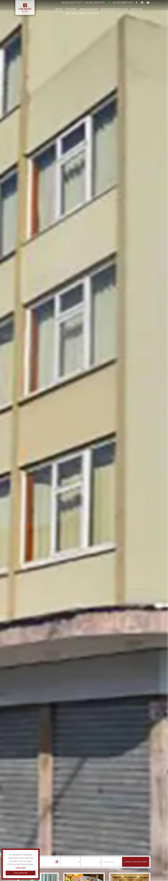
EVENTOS (136, 9)
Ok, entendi (20, 873)
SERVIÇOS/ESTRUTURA (114, 9)
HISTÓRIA (71, 9)
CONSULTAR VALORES (135, 862)
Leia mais (20, 867)
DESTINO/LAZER (75, 13)
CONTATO (93, 13)
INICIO (59, 9)
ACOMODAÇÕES (88, 9)
